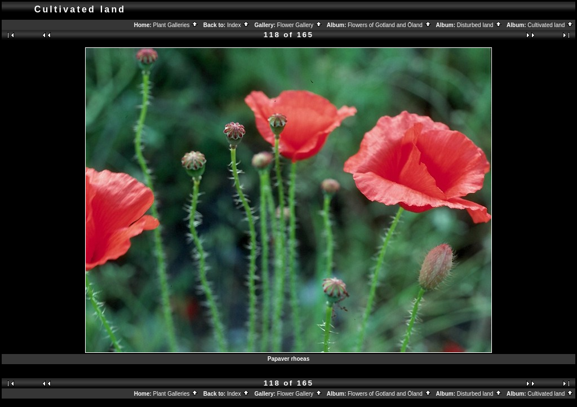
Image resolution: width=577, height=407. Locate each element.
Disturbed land (479, 25)
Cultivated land (550, 25)
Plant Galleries (176, 25)
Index (238, 25)
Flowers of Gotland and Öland (390, 25)
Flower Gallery (299, 25)
